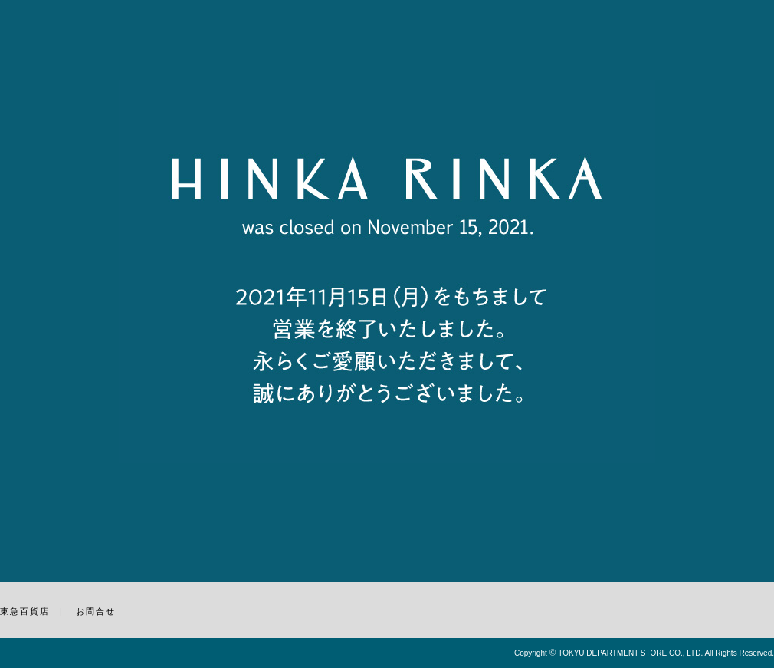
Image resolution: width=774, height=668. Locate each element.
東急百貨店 (25, 611)
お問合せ (96, 611)
